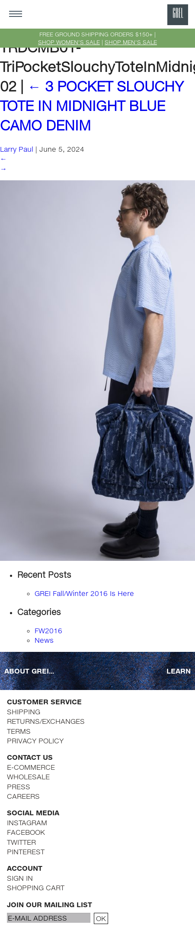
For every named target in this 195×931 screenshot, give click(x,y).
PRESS (18, 786)
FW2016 (48, 630)
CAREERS (23, 796)
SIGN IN (20, 878)
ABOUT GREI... (29, 671)
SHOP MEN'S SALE (131, 42)
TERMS (19, 731)
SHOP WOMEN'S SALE (69, 42)
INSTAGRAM (27, 822)
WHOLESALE (28, 776)
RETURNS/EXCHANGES (46, 721)
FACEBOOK (26, 832)
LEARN (178, 671)
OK (101, 918)
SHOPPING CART (35, 887)
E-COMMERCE (31, 767)
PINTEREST (26, 851)
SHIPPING (23, 711)
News (44, 640)
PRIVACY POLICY (35, 740)
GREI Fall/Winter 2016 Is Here (84, 593)
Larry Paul (16, 149)
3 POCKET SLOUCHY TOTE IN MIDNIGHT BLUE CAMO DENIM (92, 105)
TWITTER (21, 842)
